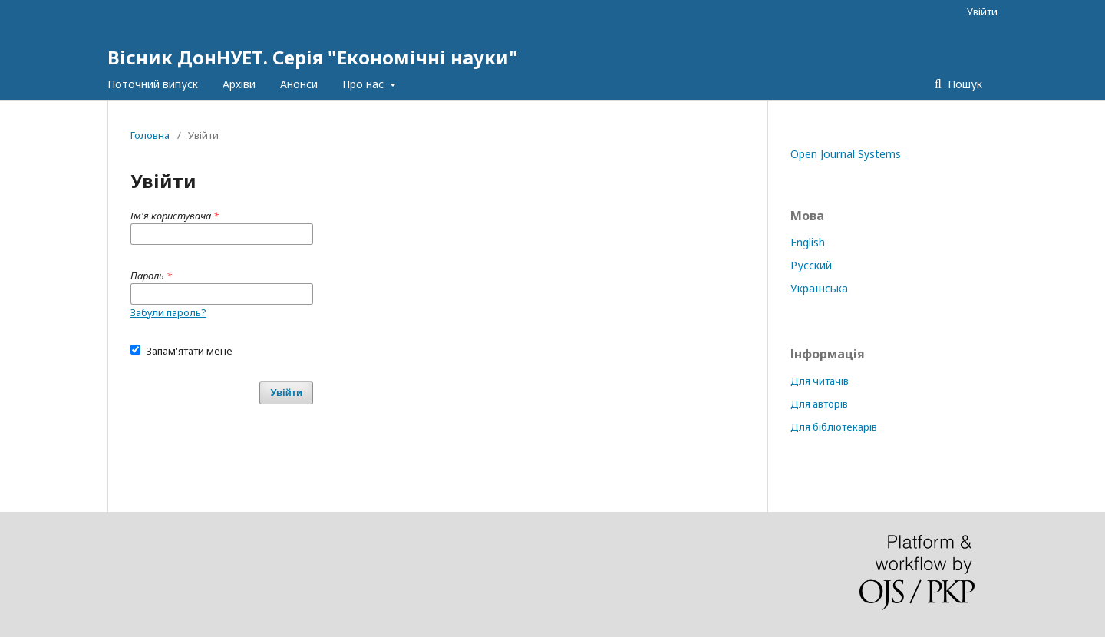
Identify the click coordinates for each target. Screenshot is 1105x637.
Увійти (982, 11)
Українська (819, 288)
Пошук (963, 84)
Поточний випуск (152, 84)
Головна (150, 135)
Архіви (239, 84)
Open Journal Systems (845, 154)
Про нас (364, 84)
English (807, 242)
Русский (811, 265)
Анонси (299, 84)
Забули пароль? (168, 312)
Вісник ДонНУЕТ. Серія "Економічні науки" (312, 57)
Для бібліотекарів (833, 427)
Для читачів (819, 381)
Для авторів (819, 404)
